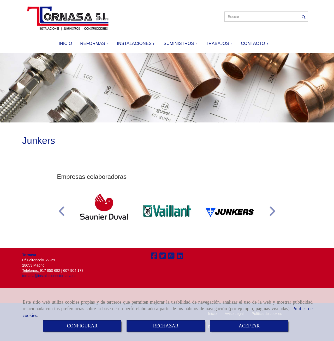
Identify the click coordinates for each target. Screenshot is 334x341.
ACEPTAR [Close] (249, 325)
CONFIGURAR (82, 325)
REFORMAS (94, 43)
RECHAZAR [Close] (165, 325)
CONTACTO (255, 43)
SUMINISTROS (181, 43)
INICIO (65, 43)
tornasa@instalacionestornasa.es (49, 276)
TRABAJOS (219, 43)
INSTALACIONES (136, 43)
